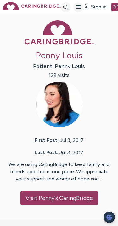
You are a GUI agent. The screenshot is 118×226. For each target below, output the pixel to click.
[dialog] (109, 217)
